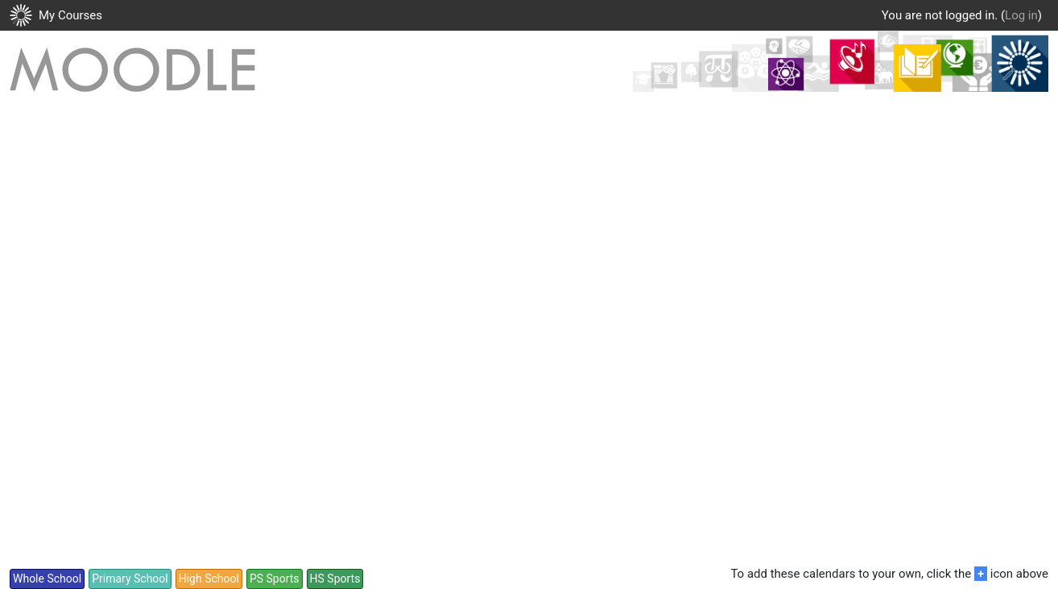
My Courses (70, 15)
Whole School (47, 578)
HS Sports (335, 578)
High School (209, 578)
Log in (1021, 15)
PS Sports (275, 578)
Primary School (130, 578)
